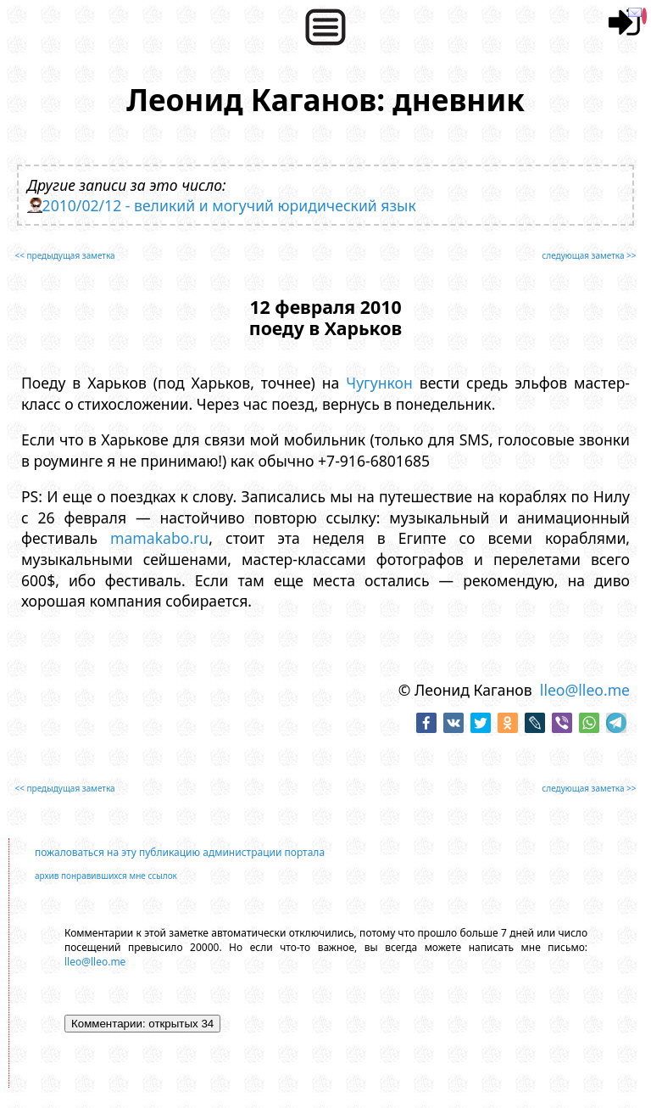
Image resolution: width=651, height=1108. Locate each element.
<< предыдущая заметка (64, 255)
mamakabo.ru (159, 538)
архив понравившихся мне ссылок (106, 875)
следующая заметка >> (589, 255)
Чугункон (379, 382)
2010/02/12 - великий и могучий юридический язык (229, 205)
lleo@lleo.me (585, 690)
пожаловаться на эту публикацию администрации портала (180, 852)
